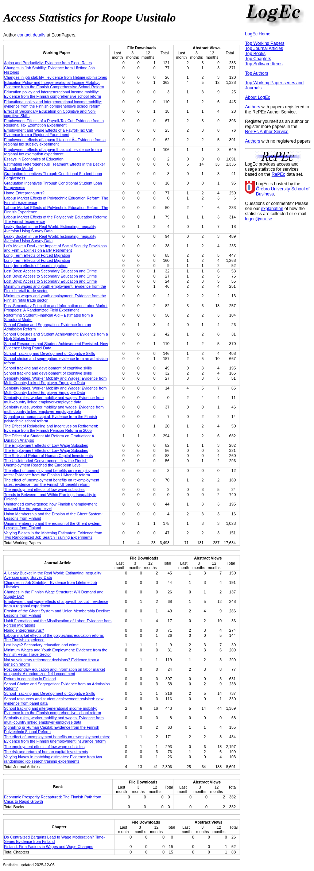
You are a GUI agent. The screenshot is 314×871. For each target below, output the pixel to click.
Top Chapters (258, 58)
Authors (252, 106)
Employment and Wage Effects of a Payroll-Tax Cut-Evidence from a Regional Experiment (48, 132)
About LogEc (257, 97)
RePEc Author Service (266, 131)
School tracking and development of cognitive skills (48, 368)
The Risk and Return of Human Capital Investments (48, 455)
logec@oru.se (258, 218)
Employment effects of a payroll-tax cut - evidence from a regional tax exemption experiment (53, 151)
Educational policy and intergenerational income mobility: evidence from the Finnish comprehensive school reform (53, 104)
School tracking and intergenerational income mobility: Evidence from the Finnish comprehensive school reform (52, 710)
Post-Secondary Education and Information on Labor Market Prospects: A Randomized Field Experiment (56, 307)
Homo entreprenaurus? (24, 630)
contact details (32, 35)
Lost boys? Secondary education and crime (41, 645)
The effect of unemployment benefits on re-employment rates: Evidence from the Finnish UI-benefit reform (51, 472)
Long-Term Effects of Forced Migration (37, 255)
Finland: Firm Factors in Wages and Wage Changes (48, 846)
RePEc (278, 174)
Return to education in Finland (30, 679)
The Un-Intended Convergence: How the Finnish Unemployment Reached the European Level (46, 462)
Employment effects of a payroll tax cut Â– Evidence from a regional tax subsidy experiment (55, 142)
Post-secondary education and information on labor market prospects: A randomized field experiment (54, 671)
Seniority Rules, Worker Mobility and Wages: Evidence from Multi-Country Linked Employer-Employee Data (55, 380)
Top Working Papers (264, 43)
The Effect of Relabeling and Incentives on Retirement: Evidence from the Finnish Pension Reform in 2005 (51, 428)
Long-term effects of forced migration (35, 265)
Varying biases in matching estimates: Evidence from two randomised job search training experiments (53, 759)
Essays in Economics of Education (33, 159)
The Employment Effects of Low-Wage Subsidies (46, 445)
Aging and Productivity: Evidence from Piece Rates (48, 63)
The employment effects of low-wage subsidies (44, 489)
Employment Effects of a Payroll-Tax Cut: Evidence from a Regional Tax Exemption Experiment (54, 123)
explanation (272, 208)
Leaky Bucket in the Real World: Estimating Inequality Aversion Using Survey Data (50, 228)
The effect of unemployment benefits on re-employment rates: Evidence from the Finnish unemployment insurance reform (57, 739)
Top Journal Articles (264, 48)
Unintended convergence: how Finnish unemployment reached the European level (50, 506)
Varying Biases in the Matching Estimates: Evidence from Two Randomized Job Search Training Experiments (53, 535)
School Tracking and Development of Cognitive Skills (49, 353)
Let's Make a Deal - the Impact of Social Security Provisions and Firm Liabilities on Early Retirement (55, 248)
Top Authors (256, 73)
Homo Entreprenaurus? (24, 193)
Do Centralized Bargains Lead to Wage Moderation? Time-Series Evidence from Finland (54, 839)
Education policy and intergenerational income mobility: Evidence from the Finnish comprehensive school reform (52, 94)
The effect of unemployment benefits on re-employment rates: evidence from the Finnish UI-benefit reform (51, 482)
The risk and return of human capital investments (46, 752)
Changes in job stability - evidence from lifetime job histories (55, 77)
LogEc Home (257, 33)
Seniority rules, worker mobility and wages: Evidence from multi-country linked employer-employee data (54, 399)
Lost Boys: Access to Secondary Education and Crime (50, 271)
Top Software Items (264, 63)
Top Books (255, 53)
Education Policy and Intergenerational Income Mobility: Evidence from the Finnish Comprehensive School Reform (54, 84)
